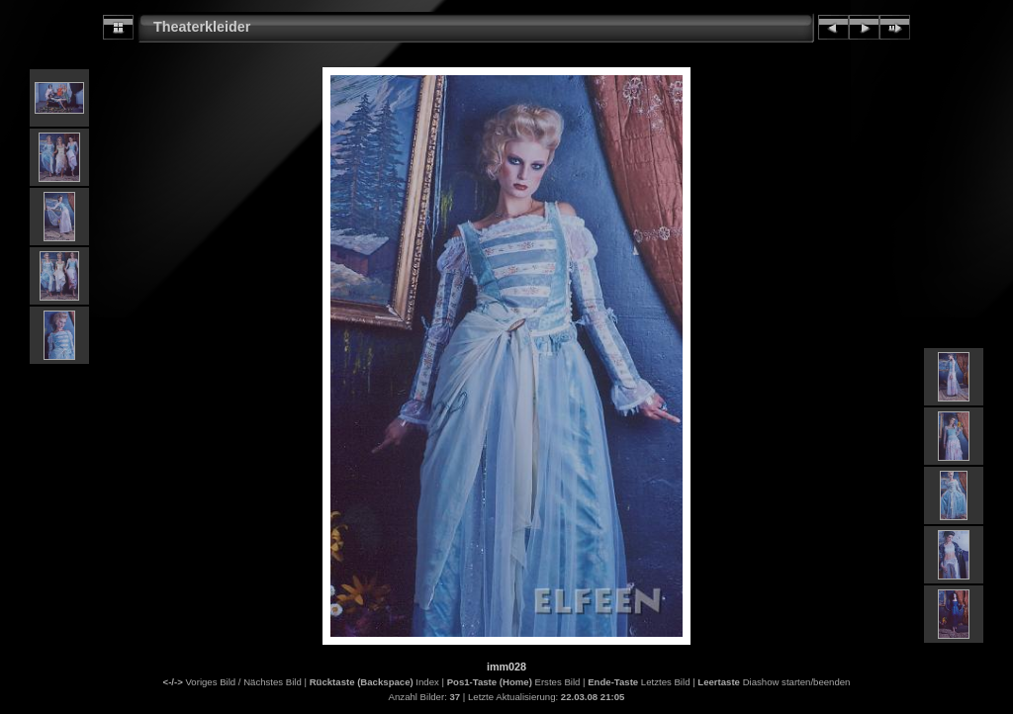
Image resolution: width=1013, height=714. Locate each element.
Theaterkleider (201, 27)
